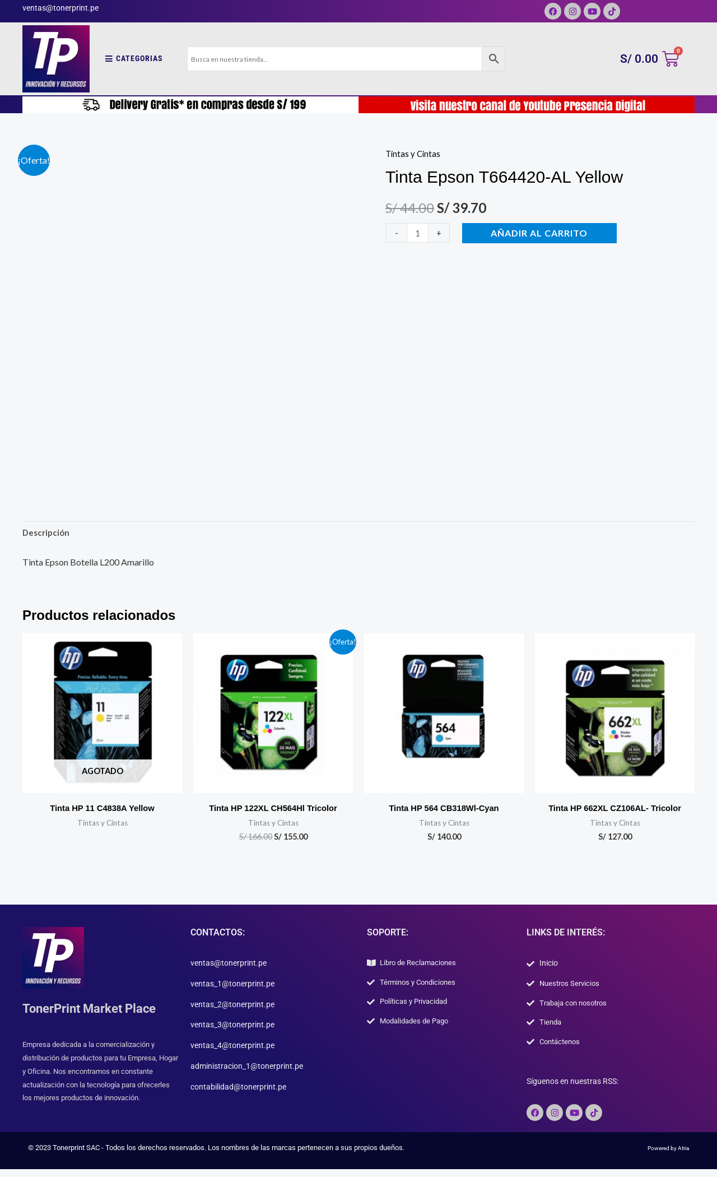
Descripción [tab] (47, 534)
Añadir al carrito (541, 233)
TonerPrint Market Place (95, 1012)
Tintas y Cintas (414, 153)
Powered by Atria (662, 1156)
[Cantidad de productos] (418, 233)
